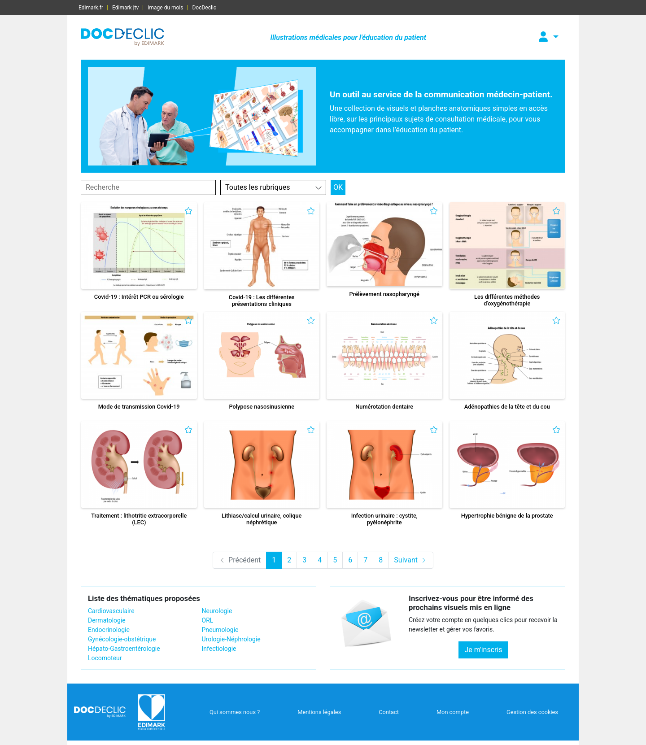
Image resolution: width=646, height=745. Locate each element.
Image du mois (165, 7)
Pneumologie (220, 629)
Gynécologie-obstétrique (122, 639)
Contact (389, 712)
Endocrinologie (109, 629)
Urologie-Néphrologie (231, 639)
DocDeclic (204, 7)
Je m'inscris (483, 649)
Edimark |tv (125, 7)
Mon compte (452, 712)
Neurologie (217, 610)
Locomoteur (105, 658)
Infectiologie (219, 648)
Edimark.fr (91, 7)
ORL (208, 620)
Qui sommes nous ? (235, 712)
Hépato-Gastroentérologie (124, 648)
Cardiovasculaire (111, 610)
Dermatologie (107, 620)
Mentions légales (319, 712)
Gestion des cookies (532, 712)
